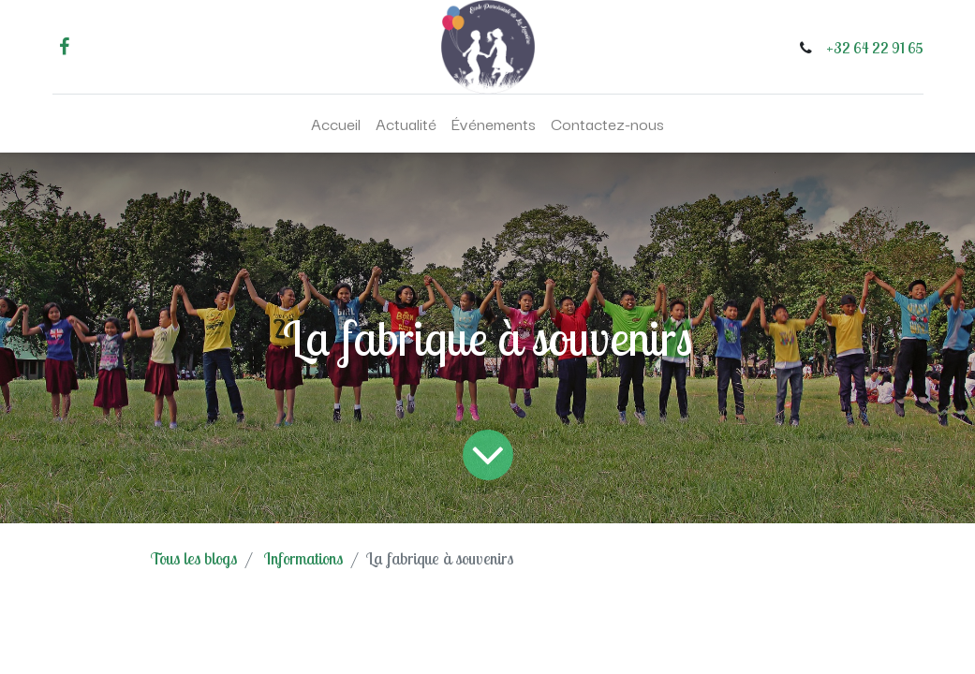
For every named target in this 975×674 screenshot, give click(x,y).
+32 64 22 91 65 (874, 47)
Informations (303, 558)
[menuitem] (335, 123)
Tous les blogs (194, 558)
